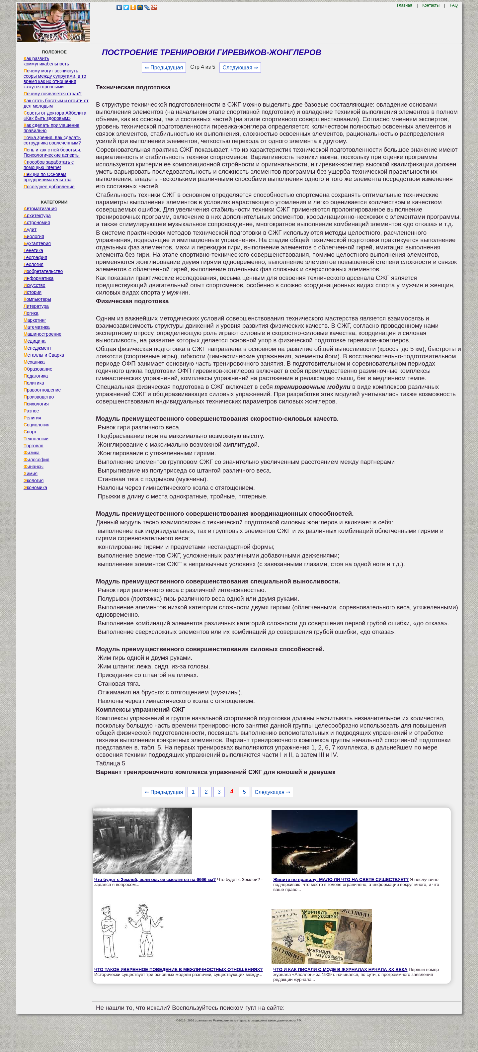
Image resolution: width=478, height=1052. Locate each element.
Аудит (30, 229)
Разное (31, 410)
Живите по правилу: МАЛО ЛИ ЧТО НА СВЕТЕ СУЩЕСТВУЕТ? (341, 879)
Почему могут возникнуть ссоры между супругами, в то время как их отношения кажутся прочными (55, 78)
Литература (36, 306)
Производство (39, 396)
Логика (31, 313)
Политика (34, 383)
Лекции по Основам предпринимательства (47, 177)
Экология (33, 480)
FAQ (454, 5)
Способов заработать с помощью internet (49, 164)
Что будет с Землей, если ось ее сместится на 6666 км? (155, 879)
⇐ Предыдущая (164, 67)
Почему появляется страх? (53, 93)
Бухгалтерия (37, 243)
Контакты (430, 5)
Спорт (30, 431)
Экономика (35, 487)
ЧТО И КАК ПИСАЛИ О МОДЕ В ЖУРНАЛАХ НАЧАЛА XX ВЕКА (340, 969)
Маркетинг (35, 320)
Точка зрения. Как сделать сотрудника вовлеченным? (52, 140)
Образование (38, 369)
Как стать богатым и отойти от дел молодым (56, 103)
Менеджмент (37, 348)
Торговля (33, 445)
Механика (34, 362)
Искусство (34, 285)
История (32, 292)
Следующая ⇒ (240, 67)
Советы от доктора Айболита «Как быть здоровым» (55, 115)
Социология (36, 424)
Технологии (36, 438)
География (35, 257)
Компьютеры (37, 299)
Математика (37, 327)
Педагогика (36, 376)
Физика (32, 452)
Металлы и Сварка (44, 355)
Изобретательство (43, 271)
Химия (31, 473)
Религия (32, 417)
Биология (34, 236)
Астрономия (37, 222)
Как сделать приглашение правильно (51, 128)
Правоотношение (42, 390)
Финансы (33, 466)
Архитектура (37, 215)
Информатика (38, 278)
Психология (36, 403)
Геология (33, 264)
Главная (404, 5)
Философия (36, 459)
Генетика (33, 250)
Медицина (35, 341)
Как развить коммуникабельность (46, 61)
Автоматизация (40, 208)
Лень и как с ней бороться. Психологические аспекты (52, 152)
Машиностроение (42, 334)
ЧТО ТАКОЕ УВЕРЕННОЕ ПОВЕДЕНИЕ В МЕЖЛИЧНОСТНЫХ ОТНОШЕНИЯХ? (178, 969)
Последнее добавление (49, 186)
